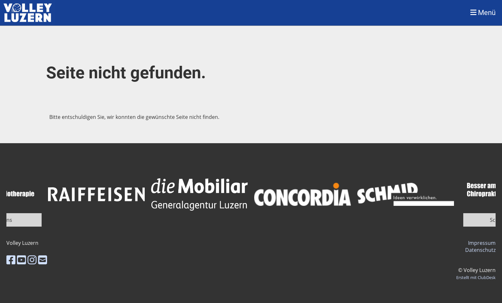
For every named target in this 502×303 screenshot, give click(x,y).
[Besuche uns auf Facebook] (10, 260)
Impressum (482, 242)
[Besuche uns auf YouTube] (21, 260)
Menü (483, 13)
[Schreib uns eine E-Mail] (42, 260)
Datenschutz (480, 249)
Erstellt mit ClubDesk (476, 277)
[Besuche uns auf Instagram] (32, 260)
